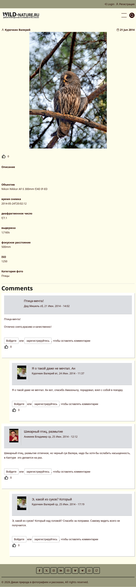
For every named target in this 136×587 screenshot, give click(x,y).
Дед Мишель (31, 306)
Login (109, 4)
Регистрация (125, 4)
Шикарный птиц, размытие (43, 431)
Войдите (11, 340)
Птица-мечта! (34, 301)
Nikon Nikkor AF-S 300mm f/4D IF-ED (24, 189)
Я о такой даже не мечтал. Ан (53, 368)
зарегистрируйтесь (37, 340)
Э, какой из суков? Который (52, 499)
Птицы (5, 276)
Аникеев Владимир (35, 436)
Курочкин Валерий (17, 29)
